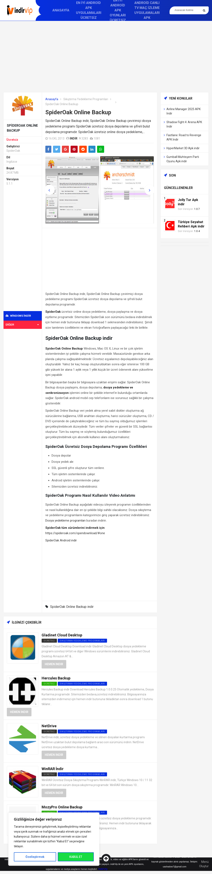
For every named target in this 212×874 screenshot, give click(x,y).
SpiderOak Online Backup (78, 112)
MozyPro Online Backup (62, 807)
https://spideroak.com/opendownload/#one (75, 533)
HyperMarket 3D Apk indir (183, 148)
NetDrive (49, 726)
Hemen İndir (54, 664)
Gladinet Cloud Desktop (62, 635)
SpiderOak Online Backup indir (72, 607)
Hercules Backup (56, 678)
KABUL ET (75, 856)
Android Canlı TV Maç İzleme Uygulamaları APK (147, 10)
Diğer (22, 324)
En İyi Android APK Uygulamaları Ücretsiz (88, 10)
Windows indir (18, 315)
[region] (53, 839)
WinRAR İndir (53, 769)
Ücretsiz (12, 139)
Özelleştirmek (34, 856)
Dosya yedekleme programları (65, 520)
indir (73, 138)
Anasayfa (60, 10)
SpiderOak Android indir (61, 540)
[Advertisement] (106, 56)
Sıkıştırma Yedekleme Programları (85, 99)
